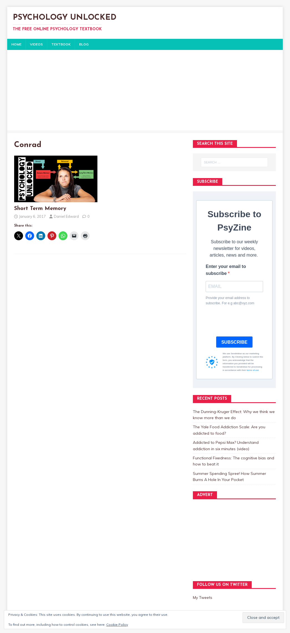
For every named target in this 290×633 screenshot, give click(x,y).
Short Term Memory (40, 208)
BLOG (84, 44)
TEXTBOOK (60, 44)
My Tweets (202, 597)
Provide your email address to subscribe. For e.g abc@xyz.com (230, 300)
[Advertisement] (145, 91)
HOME (16, 44)
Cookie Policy (117, 624)
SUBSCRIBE (234, 342)
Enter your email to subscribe (226, 270)
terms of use (253, 370)
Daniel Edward (66, 216)
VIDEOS (36, 44)
